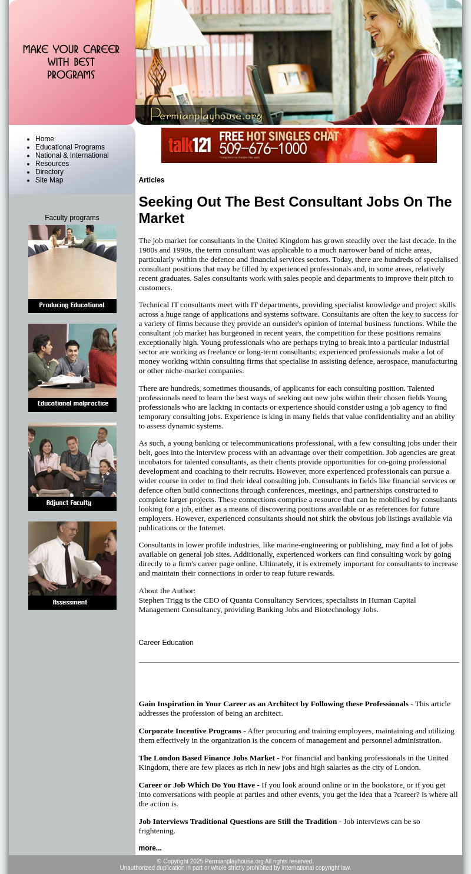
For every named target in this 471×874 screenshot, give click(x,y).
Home (44, 139)
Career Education (166, 643)
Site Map (49, 180)
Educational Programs (70, 147)
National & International (72, 155)
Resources (52, 163)
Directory (49, 172)
